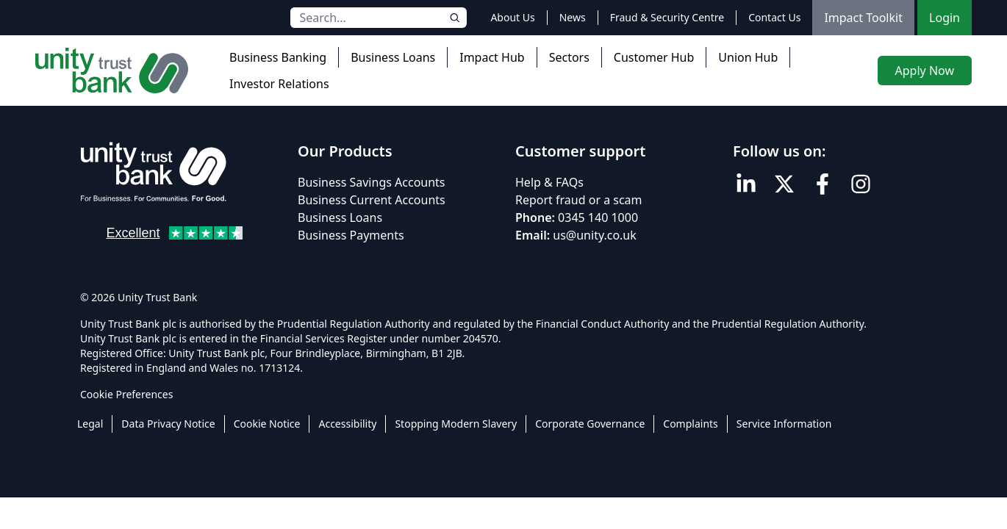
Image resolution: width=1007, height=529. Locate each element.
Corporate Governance (590, 424)
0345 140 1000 (598, 217)
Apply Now (924, 70)
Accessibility (347, 424)
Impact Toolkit (863, 18)
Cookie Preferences (126, 394)
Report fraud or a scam (578, 200)
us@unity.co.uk (595, 235)
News (572, 17)
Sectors (569, 57)
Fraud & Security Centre (667, 17)
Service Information (784, 424)
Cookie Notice (267, 424)
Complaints (690, 424)
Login (944, 18)
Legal (90, 424)
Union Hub (748, 57)
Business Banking (277, 57)
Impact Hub (491, 57)
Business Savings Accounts (371, 182)
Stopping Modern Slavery (456, 424)
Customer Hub (654, 57)
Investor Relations (279, 84)
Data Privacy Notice (168, 424)
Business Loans (393, 57)
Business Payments (351, 235)
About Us (512, 17)
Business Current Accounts (371, 200)
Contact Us (774, 17)
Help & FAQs (549, 182)
